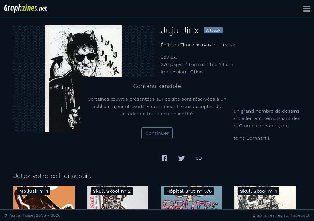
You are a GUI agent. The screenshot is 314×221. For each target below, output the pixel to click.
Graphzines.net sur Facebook (281, 215)
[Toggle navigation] (306, 8)
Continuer (157, 133)
